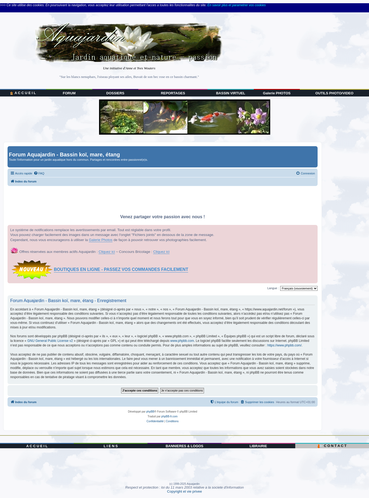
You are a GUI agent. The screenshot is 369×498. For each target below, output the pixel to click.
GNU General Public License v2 (50, 341)
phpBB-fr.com (169, 416)
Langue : (273, 288)
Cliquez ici (107, 252)
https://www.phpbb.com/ (284, 345)
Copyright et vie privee (184, 491)
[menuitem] (39, 173)
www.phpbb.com (182, 341)
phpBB (150, 411)
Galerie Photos (101, 240)
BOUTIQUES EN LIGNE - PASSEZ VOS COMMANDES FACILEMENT (121, 269)
